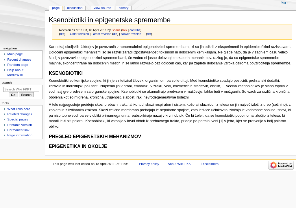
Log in (285, 2)
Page (56, 8)
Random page (17, 64)
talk (124, 30)
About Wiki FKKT (180, 164)
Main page (15, 54)
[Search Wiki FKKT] (21, 89)
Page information (19, 135)
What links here (18, 109)
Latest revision (101, 34)
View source (102, 8)
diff (62, 34)
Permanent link (18, 130)
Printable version (19, 125)
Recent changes (19, 59)
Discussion (74, 8)
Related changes (19, 114)
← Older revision (77, 34)
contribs (135, 30)
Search (7, 82)
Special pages (17, 119)
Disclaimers (210, 164)
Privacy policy (149, 164)
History (124, 8)
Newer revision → (133, 34)
